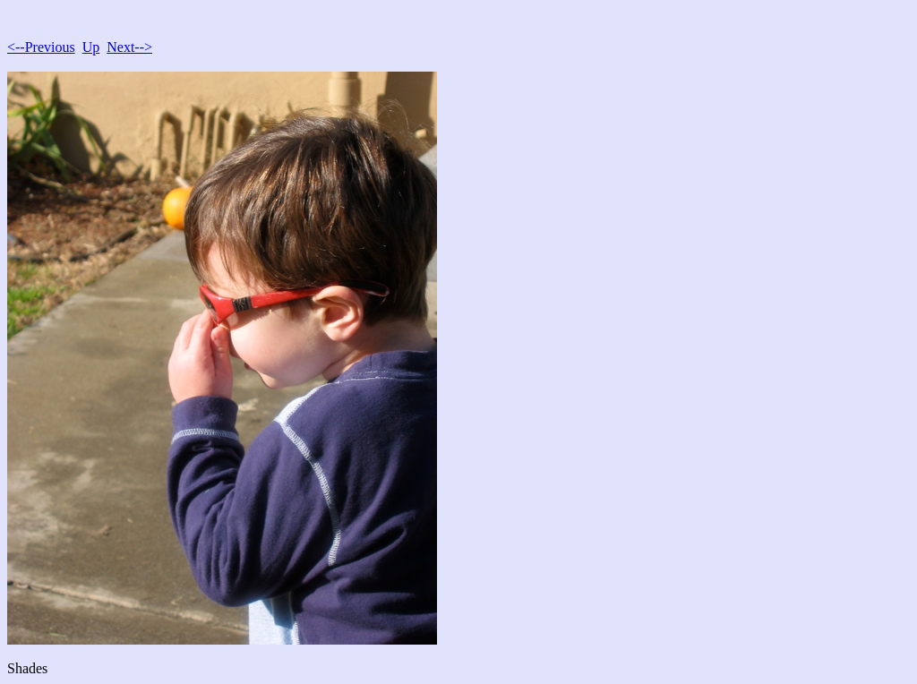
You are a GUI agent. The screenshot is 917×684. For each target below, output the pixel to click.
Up (91, 47)
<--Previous (41, 47)
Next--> (129, 47)
